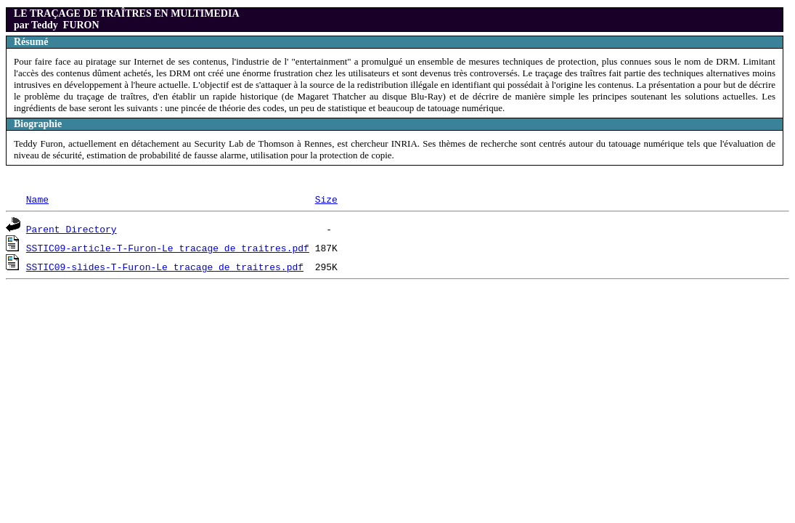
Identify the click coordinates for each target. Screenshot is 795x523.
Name (37, 199)
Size (326, 199)
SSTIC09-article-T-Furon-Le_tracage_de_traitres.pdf (167, 247)
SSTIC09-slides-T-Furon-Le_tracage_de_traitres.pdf (164, 266)
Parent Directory (71, 228)
